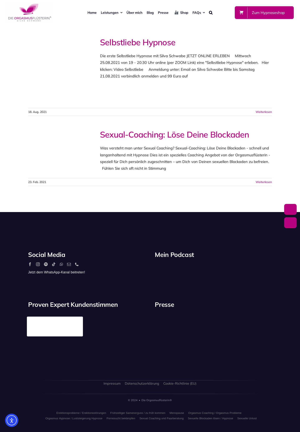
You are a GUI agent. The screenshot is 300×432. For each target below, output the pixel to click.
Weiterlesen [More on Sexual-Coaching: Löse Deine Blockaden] (264, 182)
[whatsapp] (61, 264)
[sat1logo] (198, 346)
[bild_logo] (228, 342)
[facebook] (30, 264)
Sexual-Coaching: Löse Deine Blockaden (174, 134)
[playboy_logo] (168, 322)
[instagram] (38, 264)
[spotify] (46, 264)
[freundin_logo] (168, 349)
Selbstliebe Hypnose (137, 42)
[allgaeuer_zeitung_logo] (259, 351)
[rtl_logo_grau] (259, 323)
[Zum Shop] (264, 12)
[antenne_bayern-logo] (228, 318)
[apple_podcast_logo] (203, 268)
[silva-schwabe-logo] (29, 3)
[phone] (77, 264)
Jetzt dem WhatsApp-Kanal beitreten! (56, 272)
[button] (210, 13)
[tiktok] (54, 264)
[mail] (69, 264)
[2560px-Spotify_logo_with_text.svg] (173, 268)
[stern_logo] (198, 321)
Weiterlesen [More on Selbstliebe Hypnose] (264, 112)
